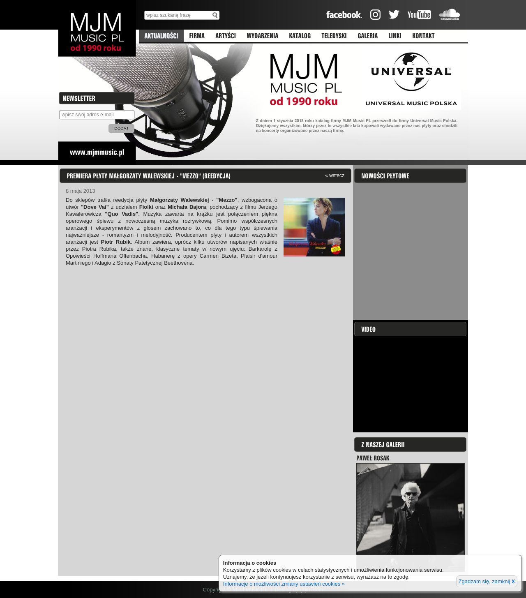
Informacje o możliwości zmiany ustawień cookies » (284, 584)
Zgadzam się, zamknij (487, 581)
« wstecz (334, 175)
